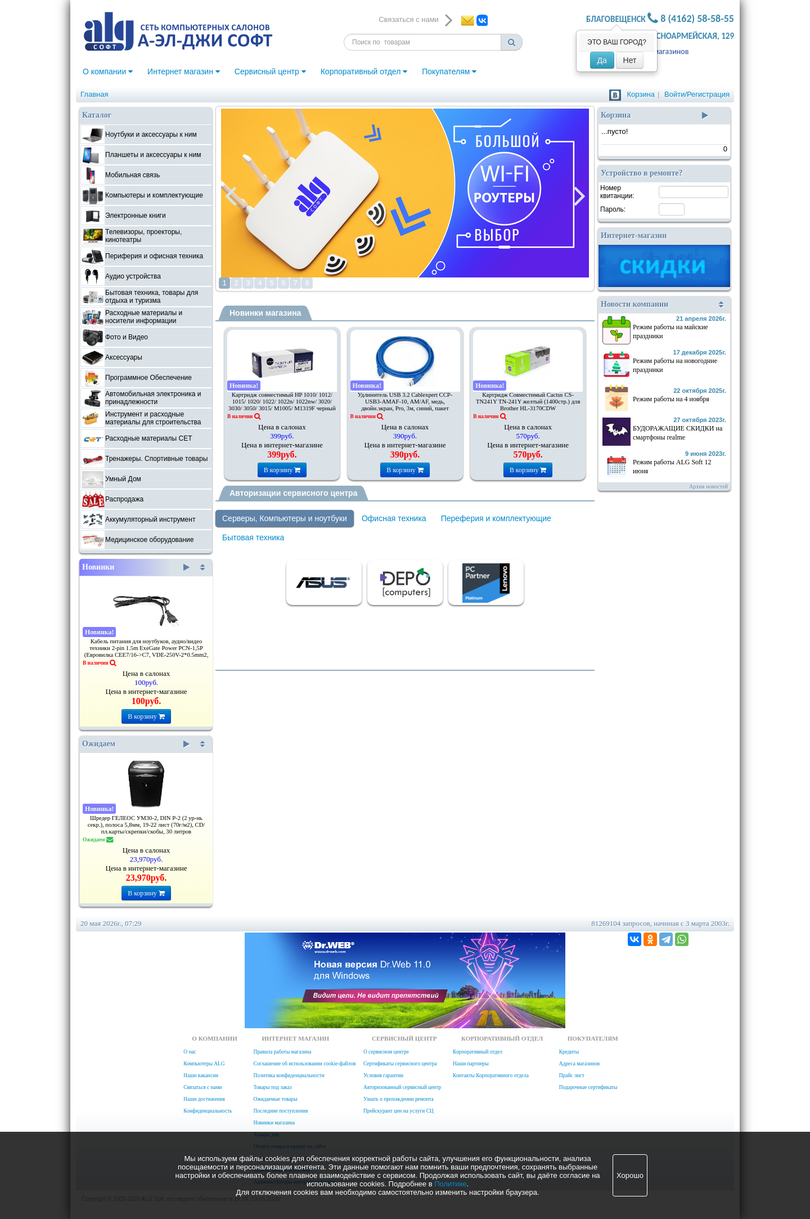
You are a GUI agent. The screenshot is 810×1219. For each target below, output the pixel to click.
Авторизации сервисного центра (293, 493)
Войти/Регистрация (697, 94)
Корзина (641, 94)
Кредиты (569, 1052)
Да (602, 60)
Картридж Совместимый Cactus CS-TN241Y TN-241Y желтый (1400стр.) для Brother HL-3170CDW (528, 401)
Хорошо (630, 1175)
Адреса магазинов (658, 51)
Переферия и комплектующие (496, 518)
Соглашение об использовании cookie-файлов (304, 1063)
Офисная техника (394, 518)
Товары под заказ (272, 1087)
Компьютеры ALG (203, 1063)
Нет (630, 60)
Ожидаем (136, 744)
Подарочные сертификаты (588, 1087)
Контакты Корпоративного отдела (491, 1075)
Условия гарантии (383, 1075)
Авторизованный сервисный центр (402, 1087)
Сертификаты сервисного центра (400, 1063)
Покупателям (449, 71)
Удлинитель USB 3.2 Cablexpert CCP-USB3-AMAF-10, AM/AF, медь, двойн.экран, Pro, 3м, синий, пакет (405, 401)
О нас (189, 1052)
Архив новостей (708, 486)
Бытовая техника (253, 537)
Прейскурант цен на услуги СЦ (398, 1111)
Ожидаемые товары (275, 1099)
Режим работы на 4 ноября (671, 399)
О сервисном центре (386, 1052)
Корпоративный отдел (364, 71)
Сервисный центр (270, 71)
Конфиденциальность (207, 1111)
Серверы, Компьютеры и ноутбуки (284, 518)
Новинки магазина (265, 312)
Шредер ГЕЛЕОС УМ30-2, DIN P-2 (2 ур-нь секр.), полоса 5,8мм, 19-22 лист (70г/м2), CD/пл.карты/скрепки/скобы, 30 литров (146, 825)
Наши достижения (203, 1099)
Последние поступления (280, 1111)
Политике (450, 1184)
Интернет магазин (183, 71)
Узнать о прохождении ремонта (398, 1099)
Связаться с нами (202, 1087)
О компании (108, 71)
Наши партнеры (471, 1063)
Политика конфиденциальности (288, 1075)
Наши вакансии (200, 1075)
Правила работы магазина (282, 1052)
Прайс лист (571, 1075)
